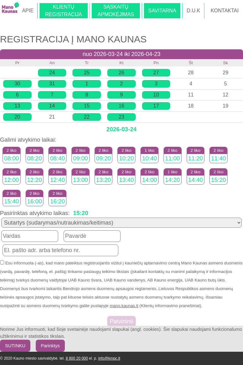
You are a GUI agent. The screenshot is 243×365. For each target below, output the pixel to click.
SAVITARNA (162, 10)
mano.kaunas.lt (124, 305)
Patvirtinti (121, 321)
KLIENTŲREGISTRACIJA (63, 10)
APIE (28, 10)
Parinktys (50, 345)
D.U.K (193, 10)
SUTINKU (15, 345)
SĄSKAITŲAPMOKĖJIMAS (115, 10)
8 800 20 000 (77, 358)
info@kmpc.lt (109, 358)
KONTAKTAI (225, 10)
